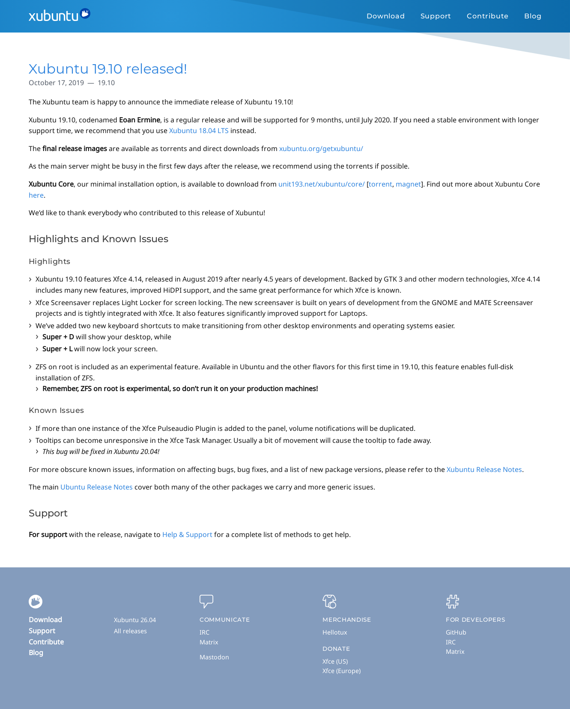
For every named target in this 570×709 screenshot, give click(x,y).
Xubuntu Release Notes (484, 469)
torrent (380, 184)
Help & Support (187, 534)
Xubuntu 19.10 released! (108, 68)
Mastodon (214, 657)
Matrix (209, 642)
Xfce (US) (335, 661)
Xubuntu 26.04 (135, 620)
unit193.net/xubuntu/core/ (321, 184)
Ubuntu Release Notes (96, 487)
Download (386, 16)
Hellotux (334, 632)
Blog (532, 16)
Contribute (488, 16)
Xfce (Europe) (341, 671)
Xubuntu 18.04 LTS (199, 130)
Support (436, 16)
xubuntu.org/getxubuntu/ (321, 148)
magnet (408, 184)
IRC (204, 632)
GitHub (456, 632)
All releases (130, 631)
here (36, 195)
